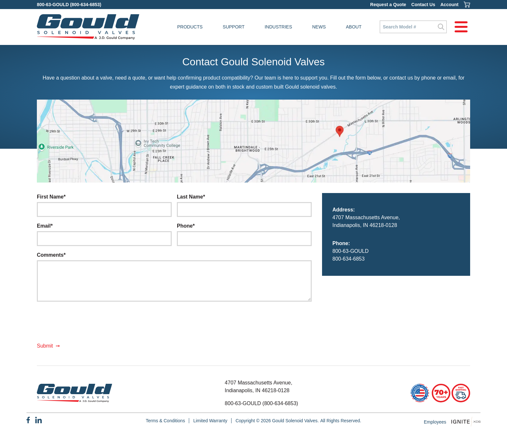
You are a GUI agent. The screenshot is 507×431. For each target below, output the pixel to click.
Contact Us (423, 4)
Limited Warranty (210, 420)
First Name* (51, 196)
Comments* (51, 255)
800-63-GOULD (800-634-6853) (69, 4)
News (319, 26)
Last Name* (191, 196)
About (353, 26)
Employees (435, 422)
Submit (45, 346)
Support (233, 26)
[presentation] (86, 324)
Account (449, 4)
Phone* (186, 226)
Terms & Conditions (165, 420)
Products (190, 26)
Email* (45, 226)
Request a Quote (388, 4)
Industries (278, 26)
